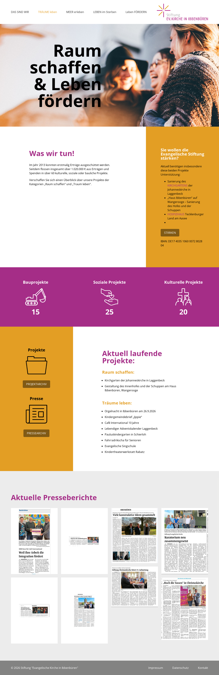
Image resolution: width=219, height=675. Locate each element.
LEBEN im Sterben (104, 12)
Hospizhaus (176, 214)
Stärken (170, 233)
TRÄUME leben (47, 12)
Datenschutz (180, 668)
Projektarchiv (36, 384)
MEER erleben (75, 12)
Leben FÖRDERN (136, 12)
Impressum (155, 668)
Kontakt (203, 668)
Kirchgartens (178, 185)
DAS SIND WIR (20, 12)
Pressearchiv (36, 433)
